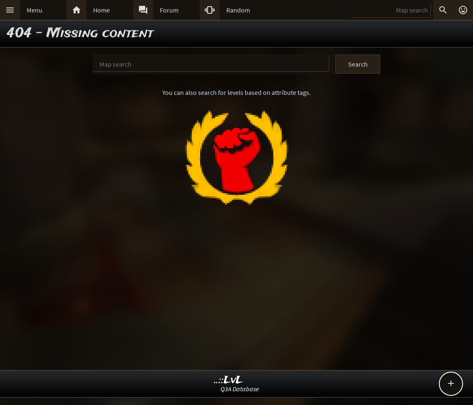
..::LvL (229, 380)
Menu (34, 10)
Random (238, 10)
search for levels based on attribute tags (253, 92)
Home (101, 10)
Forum (169, 10)
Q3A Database (239, 389)
